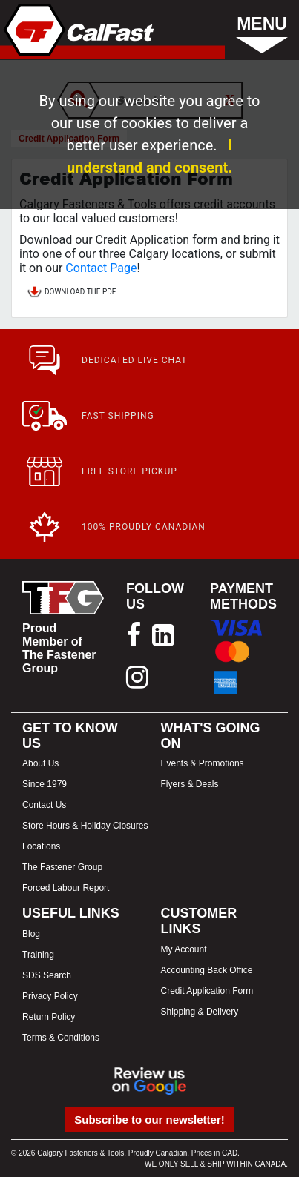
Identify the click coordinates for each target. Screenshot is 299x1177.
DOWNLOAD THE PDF (71, 292)
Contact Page (101, 268)
